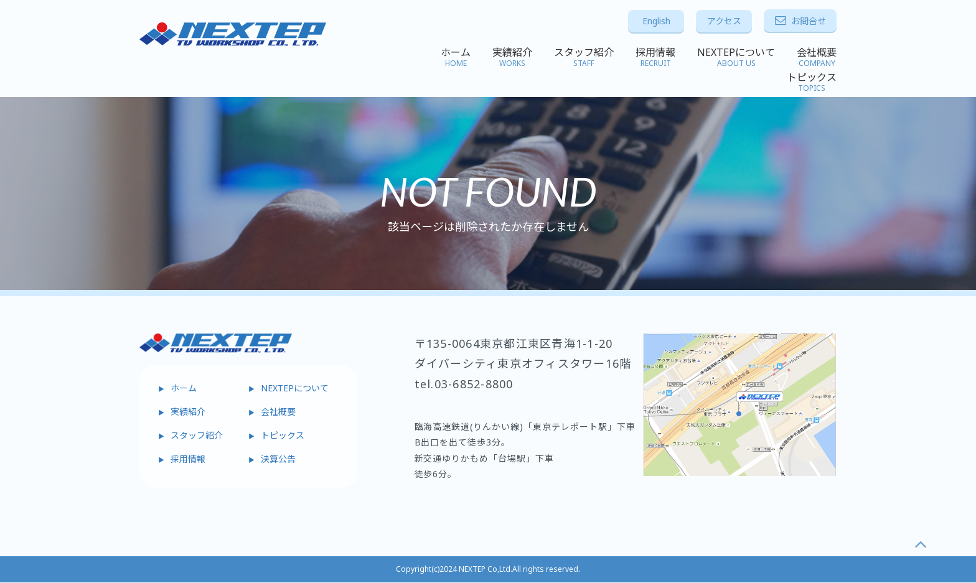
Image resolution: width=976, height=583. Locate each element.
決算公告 (278, 459)
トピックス (812, 82)
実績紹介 (512, 57)
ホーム (456, 57)
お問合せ (800, 21)
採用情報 (655, 57)
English (656, 21)
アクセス (724, 21)
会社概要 (817, 57)
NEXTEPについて (736, 57)
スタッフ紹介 (584, 57)
